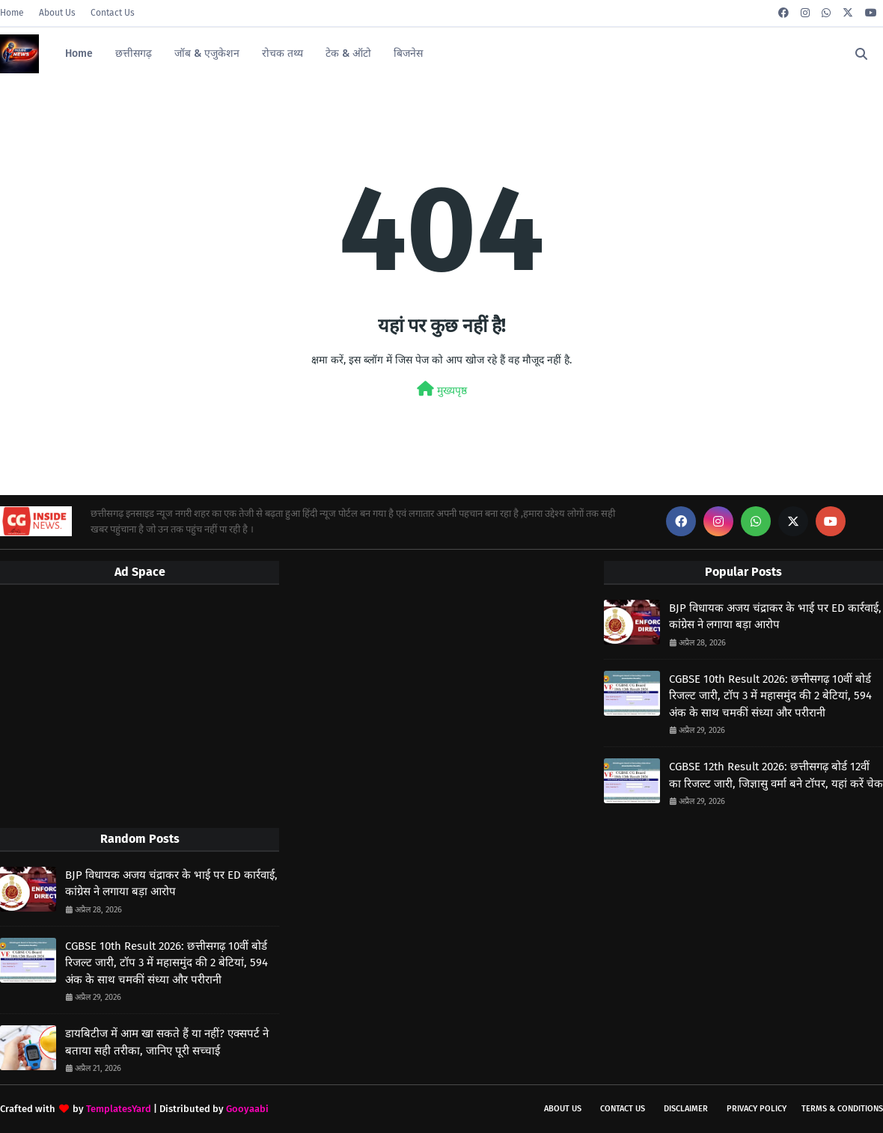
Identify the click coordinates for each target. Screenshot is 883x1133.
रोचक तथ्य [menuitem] (282, 53)
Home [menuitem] (79, 53)
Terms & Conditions (842, 1109)
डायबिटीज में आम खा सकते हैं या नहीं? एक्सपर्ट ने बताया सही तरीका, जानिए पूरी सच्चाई (167, 1042)
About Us (57, 12)
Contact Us (113, 12)
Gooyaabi (247, 1108)
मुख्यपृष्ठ (442, 389)
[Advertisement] (139, 704)
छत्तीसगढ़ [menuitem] (133, 53)
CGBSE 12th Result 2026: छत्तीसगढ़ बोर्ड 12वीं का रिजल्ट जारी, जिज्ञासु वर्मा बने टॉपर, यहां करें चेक (776, 775)
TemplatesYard (118, 1108)
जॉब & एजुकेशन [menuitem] (206, 53)
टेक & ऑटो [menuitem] (348, 53)
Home (12, 12)
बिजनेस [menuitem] (408, 53)
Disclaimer (686, 1109)
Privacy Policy (756, 1109)
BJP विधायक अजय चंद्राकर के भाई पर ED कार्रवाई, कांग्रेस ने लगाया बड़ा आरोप (171, 883)
